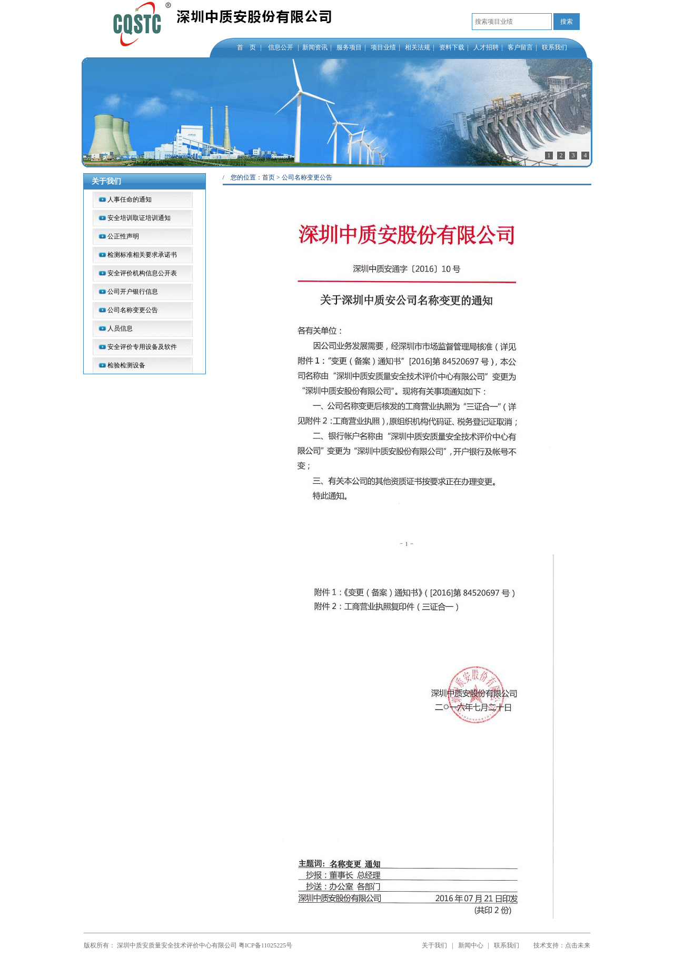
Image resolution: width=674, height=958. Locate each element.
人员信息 (120, 328)
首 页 (246, 47)
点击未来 (577, 945)
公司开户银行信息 (132, 291)
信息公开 (282, 47)
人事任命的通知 (129, 199)
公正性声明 (123, 236)
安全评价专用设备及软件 (142, 347)
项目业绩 (383, 47)
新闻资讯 (315, 47)
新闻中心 (470, 945)
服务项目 (349, 47)
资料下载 (451, 47)
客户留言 (520, 47)
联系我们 (554, 47)
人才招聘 (486, 47)
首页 (268, 177)
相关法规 (417, 47)
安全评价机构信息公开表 (142, 273)
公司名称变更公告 (132, 310)
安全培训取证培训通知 (139, 218)
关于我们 (434, 945)
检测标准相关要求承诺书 (142, 254)
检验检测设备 (126, 365)
